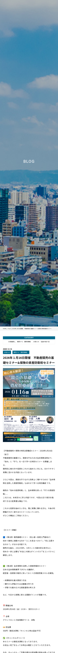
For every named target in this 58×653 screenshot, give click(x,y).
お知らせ (36, 342)
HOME (4, 328)
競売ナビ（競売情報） (24, 342)
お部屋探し (12, 342)
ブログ (9, 328)
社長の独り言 (45, 342)
